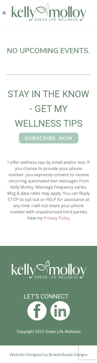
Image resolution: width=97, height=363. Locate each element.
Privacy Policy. (57, 218)
